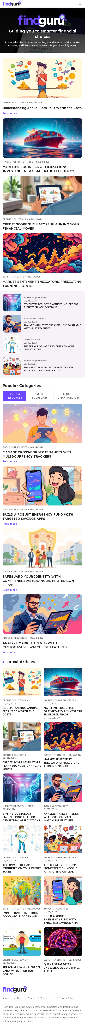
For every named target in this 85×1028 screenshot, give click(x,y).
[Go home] (13, 3)
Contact (32, 998)
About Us (7, 998)
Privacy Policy (66, 998)
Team (20, 998)
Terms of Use (47, 998)
